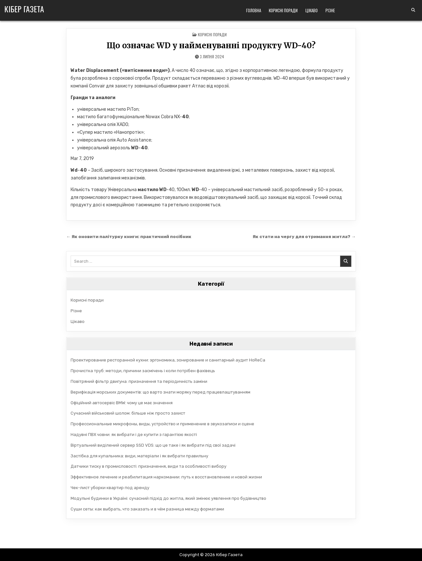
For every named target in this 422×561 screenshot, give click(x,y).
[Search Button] (413, 10)
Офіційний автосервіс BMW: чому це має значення (122, 402)
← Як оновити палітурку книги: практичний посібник (129, 236)
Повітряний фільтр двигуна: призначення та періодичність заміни (139, 381)
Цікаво (311, 10)
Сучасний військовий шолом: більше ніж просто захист (128, 413)
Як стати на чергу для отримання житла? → (304, 236)
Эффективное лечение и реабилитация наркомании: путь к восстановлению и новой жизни (166, 477)
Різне (330, 10)
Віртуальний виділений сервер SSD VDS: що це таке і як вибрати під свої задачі (153, 445)
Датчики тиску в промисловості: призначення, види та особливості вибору (148, 466)
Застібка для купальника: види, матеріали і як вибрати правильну (139, 455)
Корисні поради (283, 10)
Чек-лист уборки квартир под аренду (110, 487)
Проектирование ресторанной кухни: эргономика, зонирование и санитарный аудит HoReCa (168, 360)
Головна (253, 10)
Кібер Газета (24, 9)
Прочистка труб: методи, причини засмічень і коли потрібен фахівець (143, 370)
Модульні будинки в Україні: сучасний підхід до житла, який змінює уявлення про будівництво (168, 498)
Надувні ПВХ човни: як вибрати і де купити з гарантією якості (134, 434)
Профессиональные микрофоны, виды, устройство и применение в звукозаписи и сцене (162, 423)
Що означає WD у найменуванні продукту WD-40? (211, 45)
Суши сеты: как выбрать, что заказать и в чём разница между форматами (147, 509)
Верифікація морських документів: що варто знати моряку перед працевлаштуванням (160, 392)
